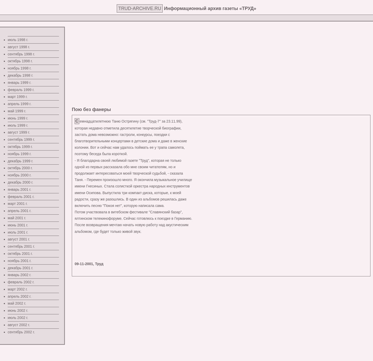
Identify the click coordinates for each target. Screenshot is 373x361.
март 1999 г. (18, 97)
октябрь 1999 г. (20, 147)
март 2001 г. (18, 204)
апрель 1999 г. (19, 104)
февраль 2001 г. (21, 197)
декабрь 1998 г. (20, 75)
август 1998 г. (19, 47)
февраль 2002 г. (21, 282)
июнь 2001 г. (18, 225)
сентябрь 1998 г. (21, 54)
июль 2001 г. (18, 232)
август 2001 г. (19, 239)
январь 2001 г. (19, 189)
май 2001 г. (17, 218)
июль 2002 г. (18, 318)
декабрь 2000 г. (20, 182)
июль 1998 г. (18, 40)
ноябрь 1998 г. (19, 68)
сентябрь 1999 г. (21, 139)
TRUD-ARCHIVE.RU (139, 8)
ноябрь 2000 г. (19, 175)
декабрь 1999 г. (20, 161)
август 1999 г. (19, 132)
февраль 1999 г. (21, 90)
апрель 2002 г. (19, 296)
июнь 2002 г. (18, 310)
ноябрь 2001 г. (19, 261)
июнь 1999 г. (18, 118)
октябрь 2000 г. (20, 168)
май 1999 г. (17, 111)
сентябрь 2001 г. (21, 246)
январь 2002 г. (19, 275)
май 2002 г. (17, 303)
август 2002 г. (19, 325)
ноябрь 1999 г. (19, 154)
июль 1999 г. (18, 125)
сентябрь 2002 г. (21, 332)
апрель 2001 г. (19, 211)
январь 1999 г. (19, 83)
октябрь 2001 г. (20, 254)
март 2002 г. (18, 289)
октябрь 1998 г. (20, 61)
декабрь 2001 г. (20, 268)
